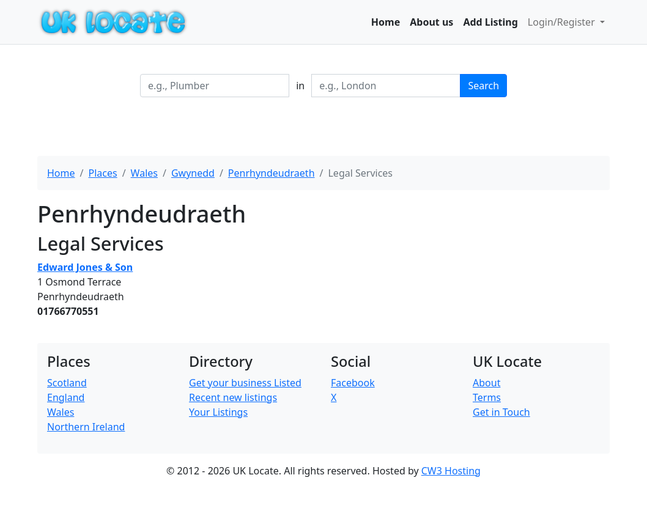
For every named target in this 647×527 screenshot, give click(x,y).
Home (385, 22)
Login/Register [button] (562, 22)
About (486, 382)
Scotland (67, 382)
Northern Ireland (86, 426)
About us (431, 22)
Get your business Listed (245, 382)
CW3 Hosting (451, 470)
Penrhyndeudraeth (271, 173)
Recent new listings (233, 397)
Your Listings (218, 412)
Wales (144, 173)
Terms (487, 397)
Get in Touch (501, 412)
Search (483, 85)
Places (102, 173)
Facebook (353, 382)
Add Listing (490, 22)
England (65, 397)
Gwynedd (193, 173)
